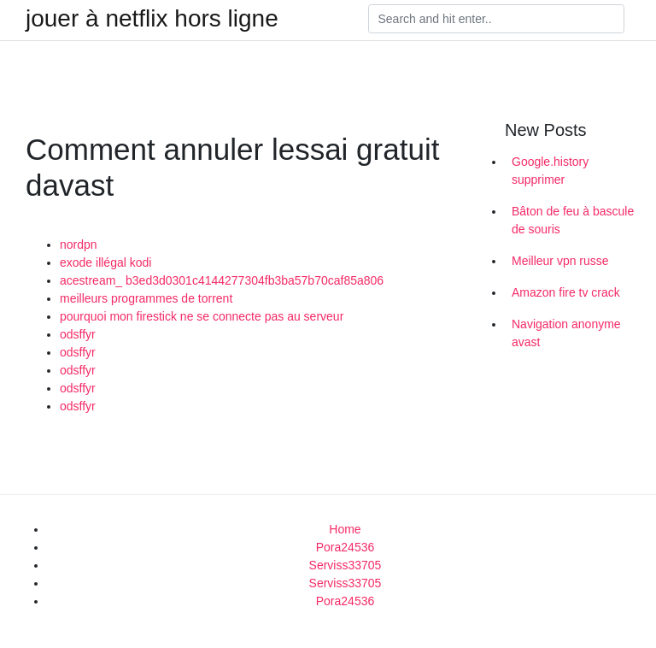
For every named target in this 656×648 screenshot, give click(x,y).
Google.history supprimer (550, 170)
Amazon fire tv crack (566, 292)
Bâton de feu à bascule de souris (573, 220)
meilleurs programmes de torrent (146, 298)
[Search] (496, 18)
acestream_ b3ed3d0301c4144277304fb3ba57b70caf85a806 (222, 280)
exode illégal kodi (105, 262)
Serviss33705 (345, 565)
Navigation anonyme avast (566, 333)
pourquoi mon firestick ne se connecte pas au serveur (201, 316)
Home (344, 529)
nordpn (78, 244)
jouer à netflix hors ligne (152, 19)
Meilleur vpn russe (560, 261)
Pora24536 (345, 547)
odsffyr (78, 334)
